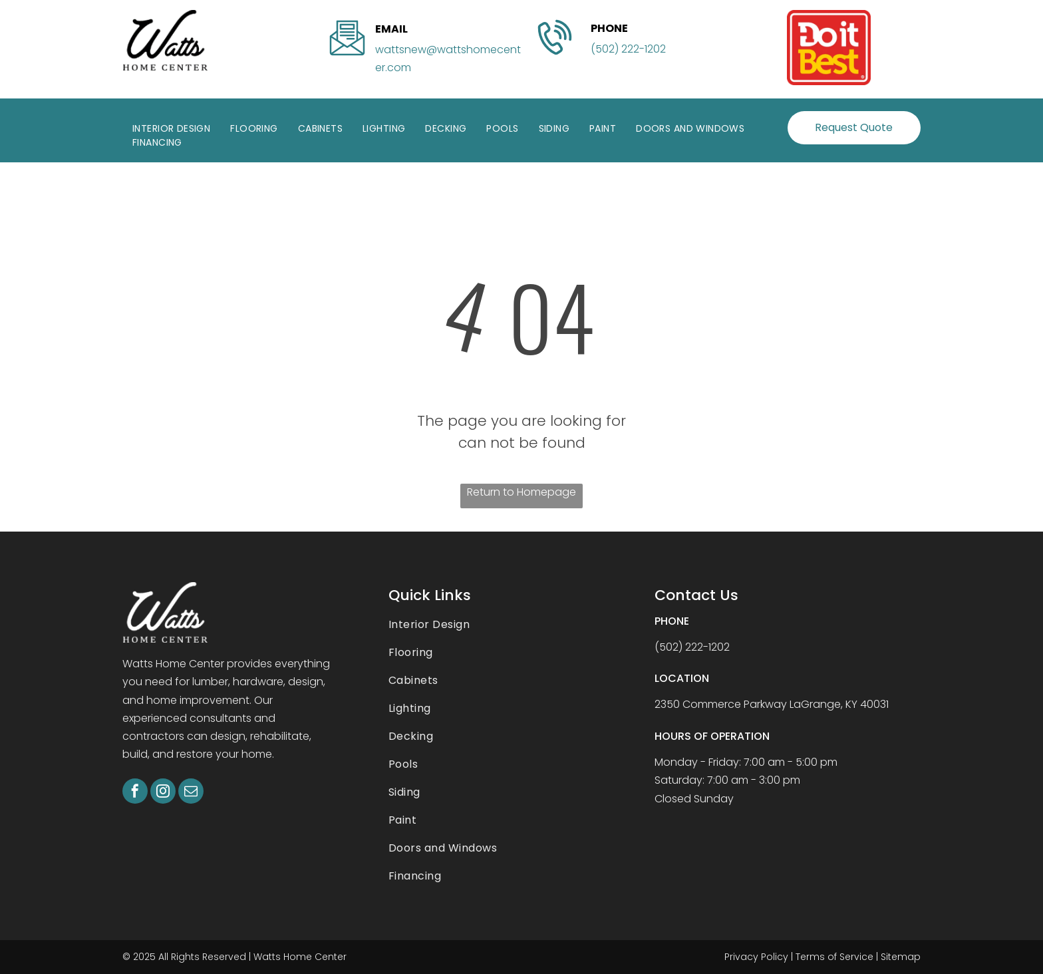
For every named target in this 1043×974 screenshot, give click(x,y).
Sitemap (901, 956)
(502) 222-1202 (628, 49)
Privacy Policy (756, 956)
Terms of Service (834, 956)
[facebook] (135, 792)
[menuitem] (171, 129)
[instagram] (163, 792)
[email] (191, 792)
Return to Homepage (521, 492)
